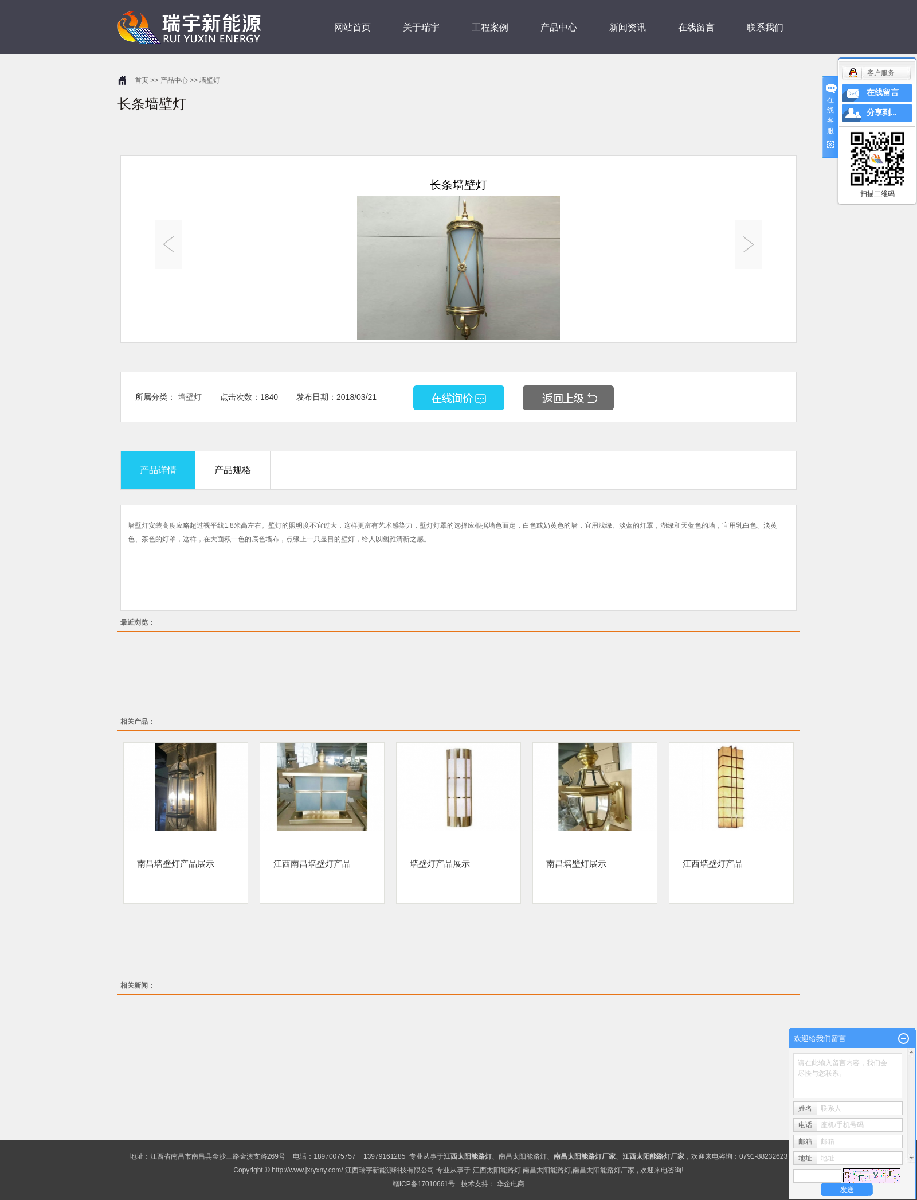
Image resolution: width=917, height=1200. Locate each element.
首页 (141, 80)
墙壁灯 (209, 80)
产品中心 (558, 27)
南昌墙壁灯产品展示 (175, 863)
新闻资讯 (627, 27)
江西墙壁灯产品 (713, 863)
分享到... (882, 112)
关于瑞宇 (421, 27)
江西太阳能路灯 (497, 1170)
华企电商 (510, 1184)
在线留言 (696, 27)
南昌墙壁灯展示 (576, 863)
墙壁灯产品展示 (440, 863)
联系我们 (765, 27)
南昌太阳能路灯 (523, 1156)
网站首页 (352, 27)
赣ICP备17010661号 (424, 1184)
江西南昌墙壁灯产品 (312, 863)
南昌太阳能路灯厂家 (603, 1170)
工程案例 (490, 27)
